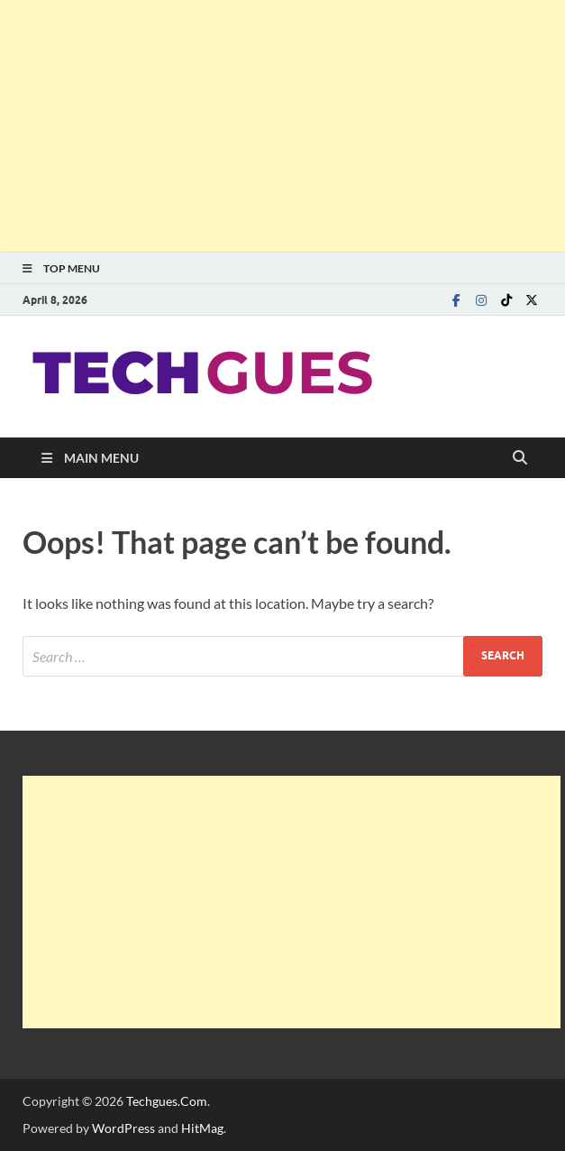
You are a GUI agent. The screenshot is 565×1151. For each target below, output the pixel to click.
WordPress (123, 1128)
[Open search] (519, 458)
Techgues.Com (166, 1101)
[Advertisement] (282, 126)
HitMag (202, 1128)
